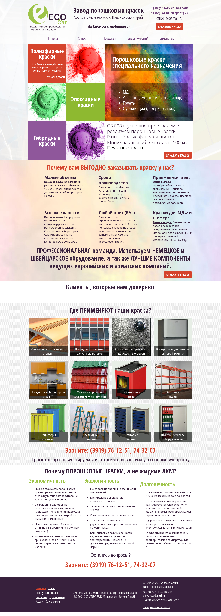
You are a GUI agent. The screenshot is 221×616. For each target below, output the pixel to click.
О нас (82, 38)
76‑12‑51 (119, 450)
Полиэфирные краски (47, 53)
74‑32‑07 (145, 450)
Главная (53, 38)
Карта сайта (52, 601)
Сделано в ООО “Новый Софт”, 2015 (162, 599)
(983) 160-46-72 (150, 591)
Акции (39, 601)
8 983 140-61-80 (165, 591)
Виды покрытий (137, 38)
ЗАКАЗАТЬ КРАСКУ (169, 26)
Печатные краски (126, 148)
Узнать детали (56, 77)
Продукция (110, 38)
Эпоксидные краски (85, 101)
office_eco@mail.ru (169, 18)
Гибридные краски (47, 140)
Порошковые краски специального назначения (147, 62)
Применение (166, 38)
